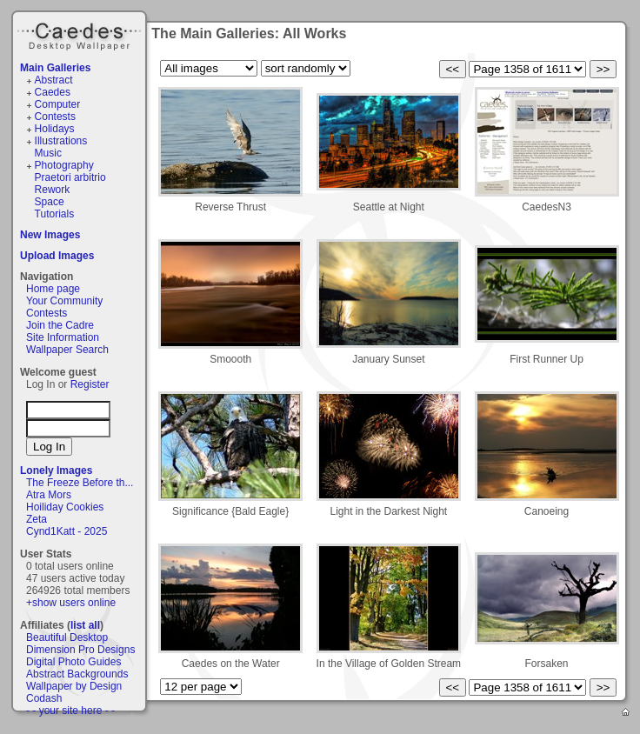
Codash (44, 698)
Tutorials (55, 214)
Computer (58, 104)
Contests (55, 116)
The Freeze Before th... (79, 483)
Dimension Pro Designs (80, 650)
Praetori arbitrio (70, 177)
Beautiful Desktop (67, 637)
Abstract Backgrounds (77, 674)
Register (90, 384)
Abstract (54, 80)
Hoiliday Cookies (64, 507)
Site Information (62, 337)
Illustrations (61, 141)
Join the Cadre (60, 325)
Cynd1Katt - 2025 (66, 531)
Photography (64, 165)
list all (85, 625)
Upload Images (57, 256)
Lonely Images (56, 470)
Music (48, 153)
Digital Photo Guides (73, 662)
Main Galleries (55, 68)
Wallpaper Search (67, 350)
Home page (53, 289)
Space (49, 202)
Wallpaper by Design (74, 686)
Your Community (64, 301)
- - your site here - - (70, 710)
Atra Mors (48, 495)
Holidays (55, 129)
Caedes (81, 34)
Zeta (36, 519)
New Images (50, 235)
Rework (52, 190)
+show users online (71, 603)
